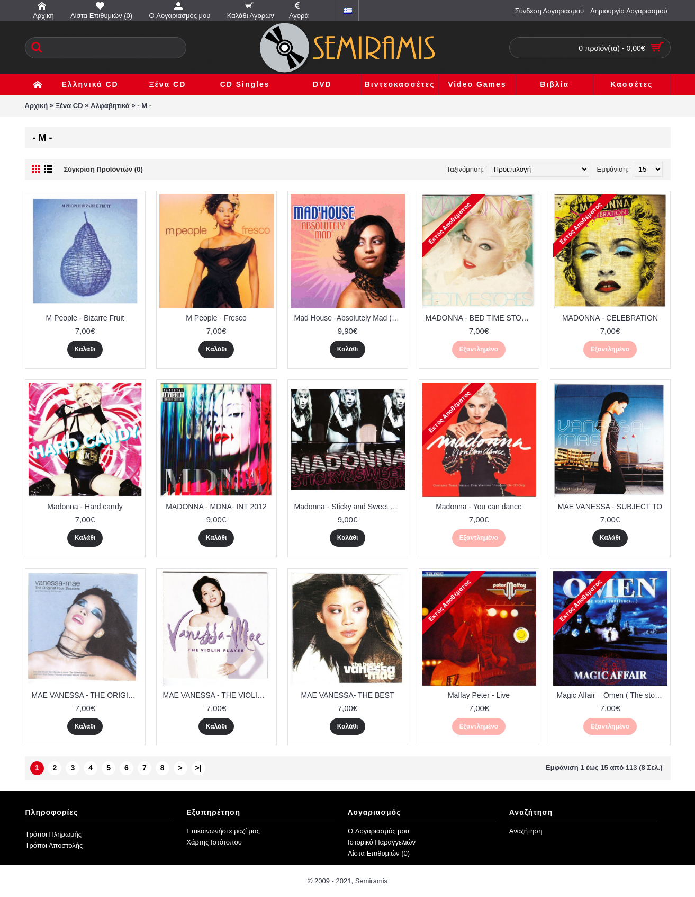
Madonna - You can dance (479, 506)
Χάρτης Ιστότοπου (214, 842)
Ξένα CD (69, 106)
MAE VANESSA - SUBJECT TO (610, 506)
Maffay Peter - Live (479, 695)
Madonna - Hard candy (84, 506)
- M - (144, 106)
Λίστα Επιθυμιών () (379, 853)
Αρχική (36, 106)
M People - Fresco (216, 318)
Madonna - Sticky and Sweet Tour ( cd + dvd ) (349, 506)
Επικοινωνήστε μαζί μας (222, 831)
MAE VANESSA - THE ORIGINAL (87, 695)
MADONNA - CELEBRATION (610, 318)
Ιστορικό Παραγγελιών (382, 842)
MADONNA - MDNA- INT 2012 (216, 506)
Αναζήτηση (526, 831)
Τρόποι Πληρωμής (53, 834)
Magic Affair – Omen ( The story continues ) (612, 695)
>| (198, 767)
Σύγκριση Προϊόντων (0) (103, 169)
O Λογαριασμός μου (378, 831)
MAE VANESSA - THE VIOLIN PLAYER (218, 695)
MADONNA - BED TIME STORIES (481, 318)
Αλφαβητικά (110, 106)
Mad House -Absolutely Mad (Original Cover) (349, 318)
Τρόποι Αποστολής (54, 845)
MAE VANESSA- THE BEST (347, 695)
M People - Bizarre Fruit (85, 318)
